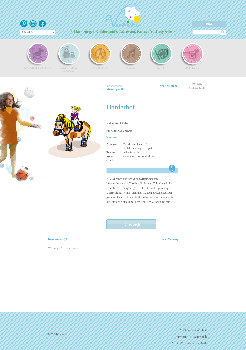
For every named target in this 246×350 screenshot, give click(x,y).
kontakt (197, 322)
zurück (131, 224)
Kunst (161, 55)
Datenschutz (199, 330)
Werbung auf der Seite (193, 343)
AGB (174, 343)
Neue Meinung (169, 85)
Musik (130, 55)
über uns (177, 321)
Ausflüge (192, 55)
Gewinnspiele (198, 336)
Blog (209, 24)
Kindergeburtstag (37, 55)
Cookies (185, 330)
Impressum (181, 336)
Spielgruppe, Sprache (68, 57)
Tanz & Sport (99, 55)
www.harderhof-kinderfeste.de (140, 156)
